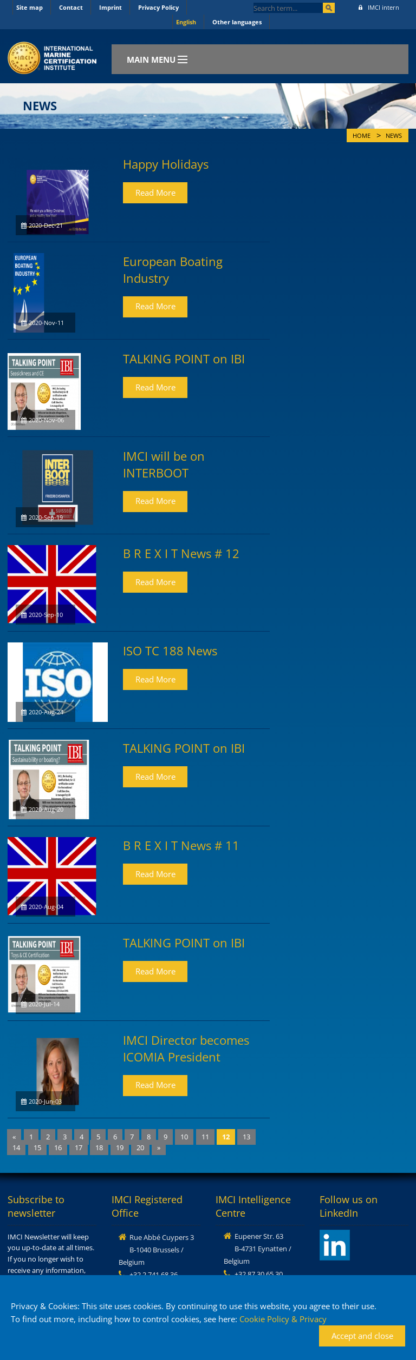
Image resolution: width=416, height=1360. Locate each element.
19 (119, 1147)
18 (99, 1147)
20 (140, 1147)
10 (184, 1137)
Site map (29, 7)
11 (205, 1137)
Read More (155, 192)
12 (226, 1137)
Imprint (110, 7)
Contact (71, 7)
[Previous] (14, 1137)
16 (58, 1147)
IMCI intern (379, 7)
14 (16, 1147)
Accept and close (362, 1335)
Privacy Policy (158, 7)
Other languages (237, 22)
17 (78, 1147)
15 (37, 1147)
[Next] (159, 1148)
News (394, 136)
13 (246, 1137)
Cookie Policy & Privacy (283, 1318)
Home (361, 136)
